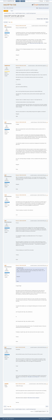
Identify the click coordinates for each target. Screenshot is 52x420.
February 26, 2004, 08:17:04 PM (21, 65)
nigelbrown (7, 65)
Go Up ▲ (48, 418)
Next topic (46, 18)
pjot (5, 25)
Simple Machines (11, 418)
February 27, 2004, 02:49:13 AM (21, 122)
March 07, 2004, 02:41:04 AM (20, 347)
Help (39, 418)
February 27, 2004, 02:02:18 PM (21, 265)
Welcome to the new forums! (44, 8)
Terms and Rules (43, 418)
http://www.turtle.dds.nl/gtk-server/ (36, 43)
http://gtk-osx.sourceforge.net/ (33, 376)
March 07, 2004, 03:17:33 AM (20, 383)
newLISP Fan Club (9, 5)
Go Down (5, 22)
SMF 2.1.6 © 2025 (5, 418)
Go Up (5, 406)
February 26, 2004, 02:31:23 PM (21, 25)
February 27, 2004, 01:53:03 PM (21, 220)
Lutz (6, 194)
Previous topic (40, 18)
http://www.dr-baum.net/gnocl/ (33, 397)
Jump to (32, 411)
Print (47, 22)
